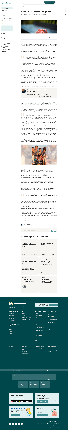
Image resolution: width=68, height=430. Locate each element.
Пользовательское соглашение (53, 421)
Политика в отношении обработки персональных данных (48, 423)
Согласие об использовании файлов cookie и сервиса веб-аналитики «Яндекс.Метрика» (42, 425)
